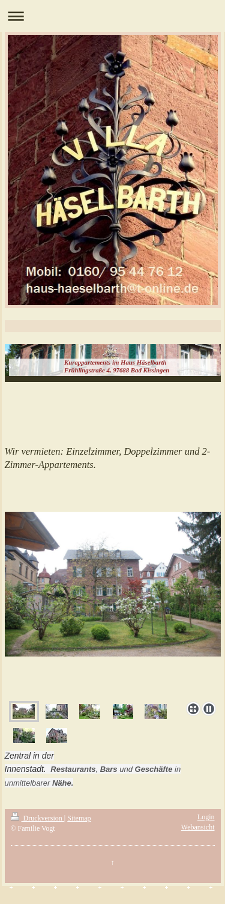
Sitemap (79, 818)
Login (206, 817)
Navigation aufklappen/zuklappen (112, 16)
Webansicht (198, 827)
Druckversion (37, 818)
